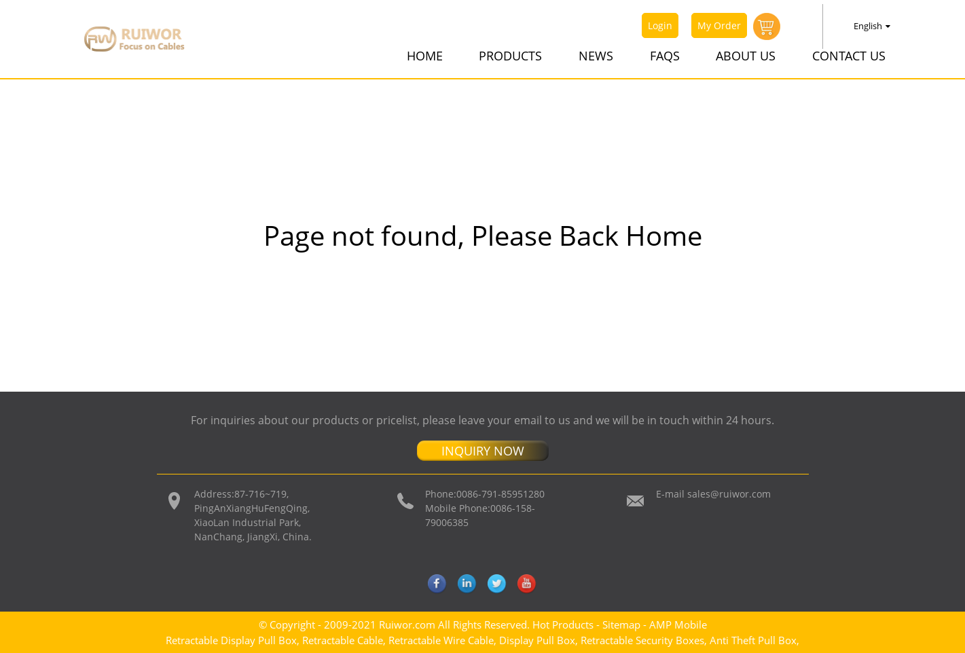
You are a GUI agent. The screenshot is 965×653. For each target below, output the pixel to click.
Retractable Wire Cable (441, 640)
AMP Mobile (678, 624)
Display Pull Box (537, 640)
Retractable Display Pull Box (231, 640)
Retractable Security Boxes (642, 640)
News (596, 56)
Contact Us (849, 56)
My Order (719, 25)
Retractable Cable (342, 640)
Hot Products (563, 624)
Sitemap (621, 624)
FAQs (665, 56)
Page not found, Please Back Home (482, 235)
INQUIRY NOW (482, 451)
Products (510, 56)
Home (425, 56)
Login (660, 25)
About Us (746, 56)
